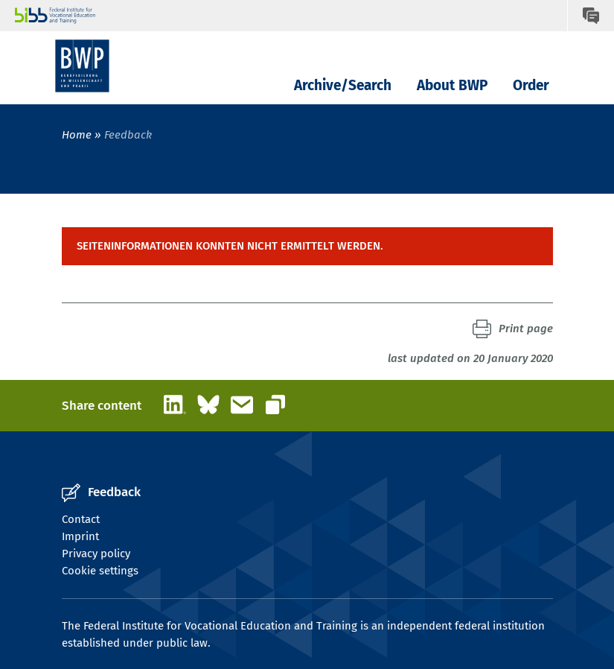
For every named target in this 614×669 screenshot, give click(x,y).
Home (77, 135)
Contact (81, 519)
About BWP (452, 85)
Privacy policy (96, 553)
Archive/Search (342, 85)
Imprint (80, 536)
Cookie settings (100, 570)
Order (531, 85)
